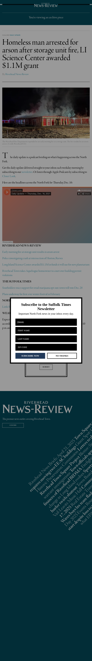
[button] (46, 307)
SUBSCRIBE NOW (30, 356)
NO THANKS (62, 356)
